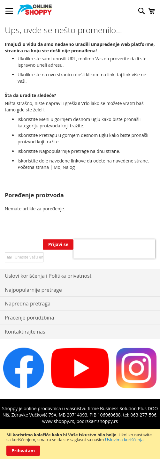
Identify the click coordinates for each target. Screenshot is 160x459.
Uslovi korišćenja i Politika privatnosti (49, 275)
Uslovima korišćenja (124, 439)
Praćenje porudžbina (29, 317)
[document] (80, 444)
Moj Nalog (64, 167)
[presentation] (114, 249)
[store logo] (35, 9)
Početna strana (33, 167)
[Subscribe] (58, 244)
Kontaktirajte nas (25, 331)
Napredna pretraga (27, 303)
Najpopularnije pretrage (33, 289)
